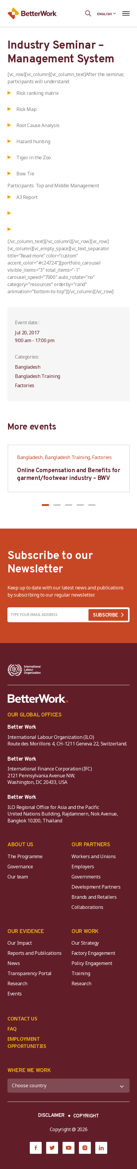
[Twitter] (52, 1148)
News (13, 963)
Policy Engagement (92, 963)
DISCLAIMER (51, 1116)
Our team (17, 876)
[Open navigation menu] (126, 13)
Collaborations (87, 907)
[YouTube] (68, 1148)
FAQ (12, 1029)
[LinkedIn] (101, 1148)
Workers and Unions (93, 856)
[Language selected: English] (106, 13)
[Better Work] (38, 698)
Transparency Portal (29, 973)
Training (80, 973)
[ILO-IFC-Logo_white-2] (24, 670)
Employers (82, 866)
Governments (85, 876)
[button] (45, 505)
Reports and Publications (34, 953)
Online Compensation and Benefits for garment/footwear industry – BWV (68, 474)
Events (14, 993)
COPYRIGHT (86, 1116)
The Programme (25, 856)
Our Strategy (85, 943)
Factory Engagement (93, 953)
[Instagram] (85, 1148)
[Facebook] (36, 1148)
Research (17, 983)
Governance (20, 866)
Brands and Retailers (94, 897)
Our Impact (19, 943)
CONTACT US (22, 1018)
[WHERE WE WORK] (68, 1086)
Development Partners (96, 887)
